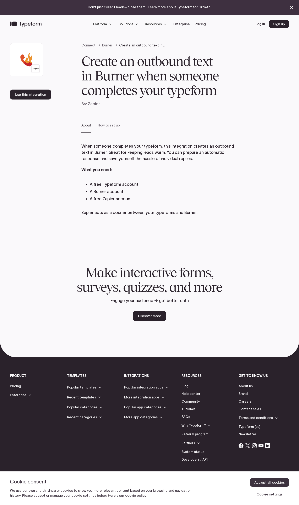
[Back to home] (26, 24)
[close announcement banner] (291, 7)
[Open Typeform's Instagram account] (254, 445)
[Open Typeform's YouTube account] (261, 445)
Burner (107, 45)
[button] (103, 24)
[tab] (86, 128)
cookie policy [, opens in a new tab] (135, 495)
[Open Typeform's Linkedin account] (267, 445)
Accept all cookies (269, 482)
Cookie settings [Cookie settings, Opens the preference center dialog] (269, 494)
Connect (88, 45)
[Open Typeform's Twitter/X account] (247, 445)
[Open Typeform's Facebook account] (241, 445)
